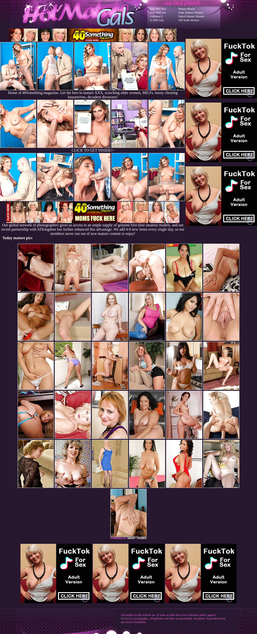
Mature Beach (186, 8)
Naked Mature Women (191, 16)
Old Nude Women (188, 20)
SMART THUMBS (137, 538)
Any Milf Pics (158, 8)
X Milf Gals (157, 20)
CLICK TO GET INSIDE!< (93, 150)
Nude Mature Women (190, 12)
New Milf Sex (158, 12)
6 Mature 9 (156, 16)
